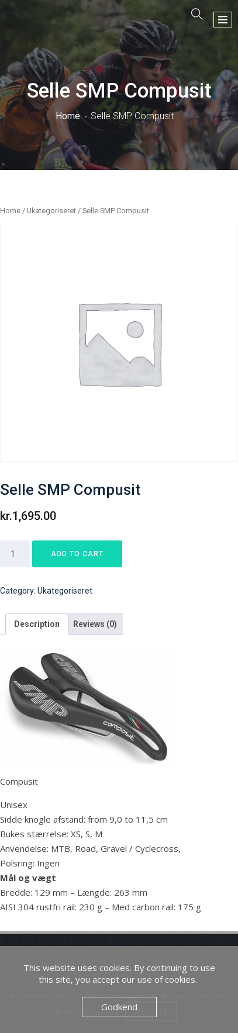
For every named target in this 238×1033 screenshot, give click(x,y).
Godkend (119, 1007)
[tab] (36, 624)
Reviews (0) (95, 624)
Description (37, 624)
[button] (222, 19)
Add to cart (77, 554)
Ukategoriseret (51, 210)
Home (68, 116)
